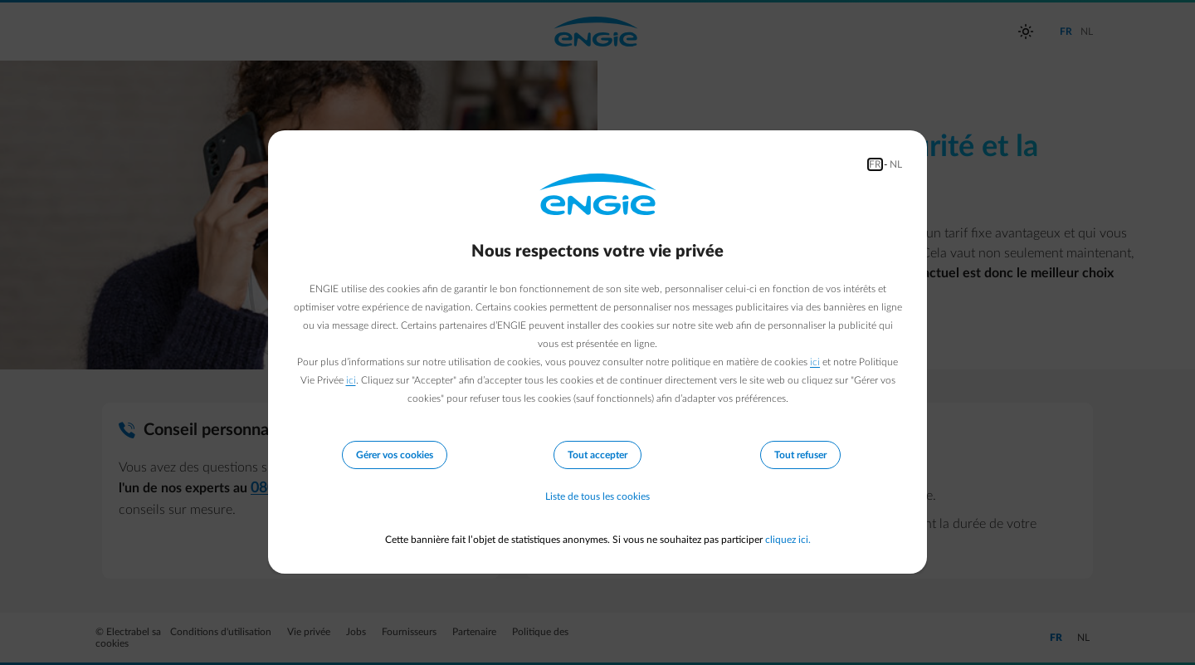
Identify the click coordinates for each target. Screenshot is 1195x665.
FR (875, 164)
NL (896, 164)
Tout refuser (800, 455)
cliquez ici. (788, 540)
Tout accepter (597, 455)
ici (815, 362)
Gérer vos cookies (394, 455)
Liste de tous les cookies (597, 496)
